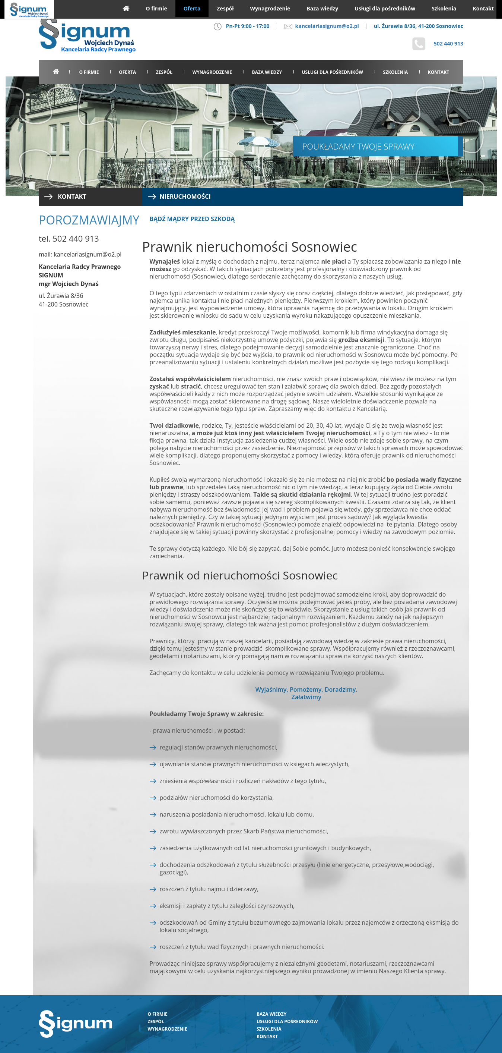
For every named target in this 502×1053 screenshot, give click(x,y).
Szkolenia (395, 72)
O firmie (89, 72)
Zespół (164, 72)
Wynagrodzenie (212, 72)
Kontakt (438, 72)
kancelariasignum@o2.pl (322, 25)
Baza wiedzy (267, 72)
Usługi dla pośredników (332, 72)
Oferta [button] (127, 72)
